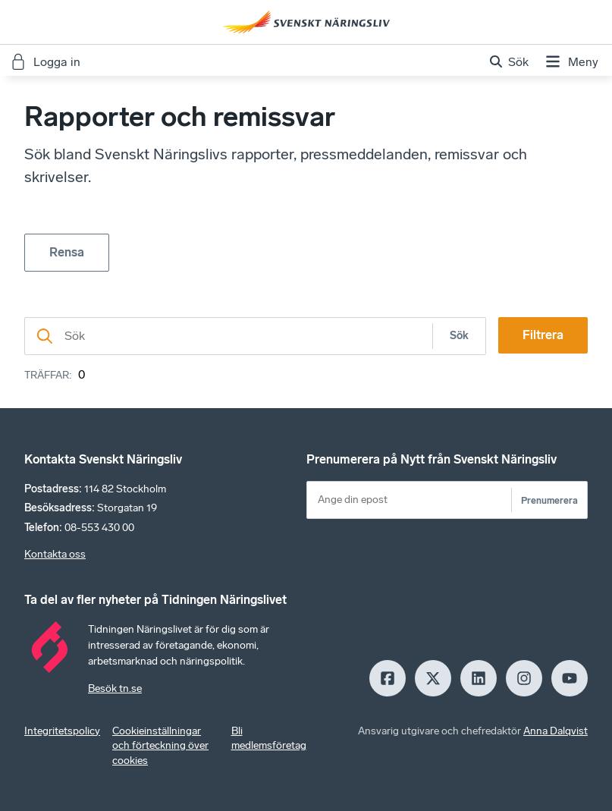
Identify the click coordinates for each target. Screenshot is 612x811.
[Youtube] (569, 678)
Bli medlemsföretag (268, 739)
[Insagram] (524, 678)
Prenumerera (549, 500)
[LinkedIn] (478, 678)
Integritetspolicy (62, 731)
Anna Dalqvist (555, 731)
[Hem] (306, 22)
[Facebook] (387, 678)
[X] (433, 678)
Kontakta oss (55, 554)
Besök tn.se (115, 688)
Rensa (66, 252)
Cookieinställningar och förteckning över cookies (160, 746)
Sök (459, 335)
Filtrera (543, 335)
